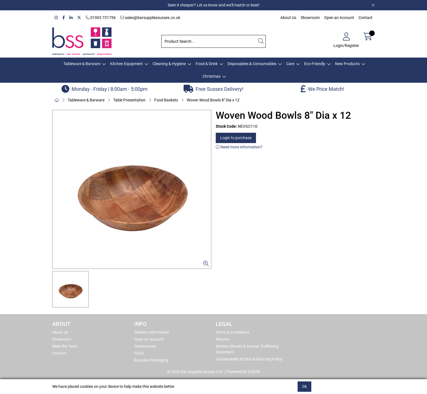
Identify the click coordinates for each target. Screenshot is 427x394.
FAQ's (139, 353)
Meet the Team (65, 346)
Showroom (310, 17)
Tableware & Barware (81, 63)
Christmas (211, 76)
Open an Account (339, 17)
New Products (347, 63)
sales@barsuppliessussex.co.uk (150, 17)
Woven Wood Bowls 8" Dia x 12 (213, 100)
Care (290, 63)
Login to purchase (236, 138)
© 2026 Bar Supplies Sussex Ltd (194, 371)
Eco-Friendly (314, 63)
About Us (288, 17)
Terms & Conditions (232, 332)
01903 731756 (101, 17)
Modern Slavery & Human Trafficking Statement (247, 349)
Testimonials (145, 346)
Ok (304, 386)
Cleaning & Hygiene (169, 63)
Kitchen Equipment (126, 63)
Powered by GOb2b (243, 371)
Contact (366, 17)
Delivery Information (151, 332)
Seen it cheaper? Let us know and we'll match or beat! (214, 5)
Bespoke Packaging (151, 360)
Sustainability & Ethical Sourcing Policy (249, 359)
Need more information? (239, 147)
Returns (222, 339)
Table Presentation (129, 100)
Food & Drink (207, 63)
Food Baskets (166, 100)
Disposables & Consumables (251, 63)
